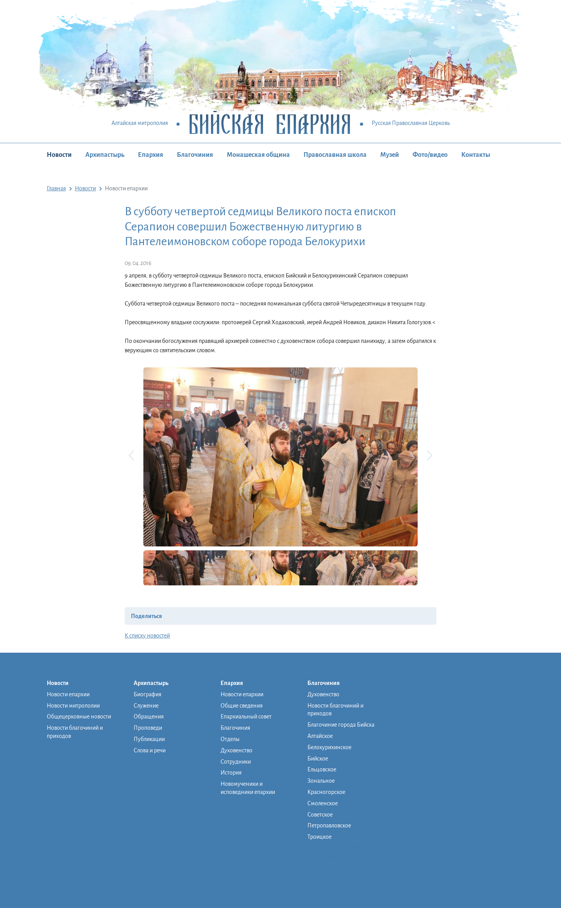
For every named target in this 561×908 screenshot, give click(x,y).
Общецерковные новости (79, 716)
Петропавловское (329, 825)
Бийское (317, 758)
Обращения (149, 716)
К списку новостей (147, 635)
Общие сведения (242, 706)
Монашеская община (258, 154)
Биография (147, 694)
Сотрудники (236, 762)
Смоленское (322, 803)
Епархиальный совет (246, 716)
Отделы (230, 739)
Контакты (475, 154)
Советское (320, 814)
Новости (59, 154)
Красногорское (326, 792)
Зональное (321, 781)
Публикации (149, 739)
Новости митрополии (73, 706)
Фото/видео (430, 154)
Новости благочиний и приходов (75, 732)
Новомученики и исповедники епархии (248, 788)
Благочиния (195, 154)
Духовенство (236, 750)
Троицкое (319, 837)
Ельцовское (321, 769)
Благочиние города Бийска (340, 725)
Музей (389, 154)
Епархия (150, 154)
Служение (146, 706)
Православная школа (335, 154)
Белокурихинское (329, 747)
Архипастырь (104, 154)
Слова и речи (150, 750)
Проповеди (148, 728)
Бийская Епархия (269, 123)
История (231, 772)
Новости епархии (68, 694)
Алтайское (320, 736)
